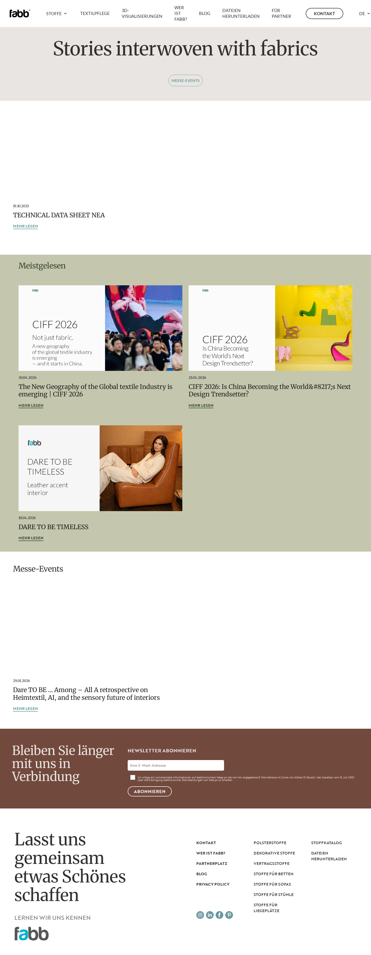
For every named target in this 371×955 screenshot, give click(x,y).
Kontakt (324, 13)
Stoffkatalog (326, 843)
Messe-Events (186, 80)
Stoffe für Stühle (273, 894)
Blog (204, 13)
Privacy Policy (212, 884)
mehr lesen (25, 226)
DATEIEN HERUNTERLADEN (329, 856)
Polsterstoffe (270, 843)
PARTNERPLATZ (211, 863)
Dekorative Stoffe (274, 853)
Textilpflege (95, 13)
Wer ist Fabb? (180, 13)
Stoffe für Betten (273, 874)
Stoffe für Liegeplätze (266, 908)
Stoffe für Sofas (272, 884)
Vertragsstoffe (271, 863)
